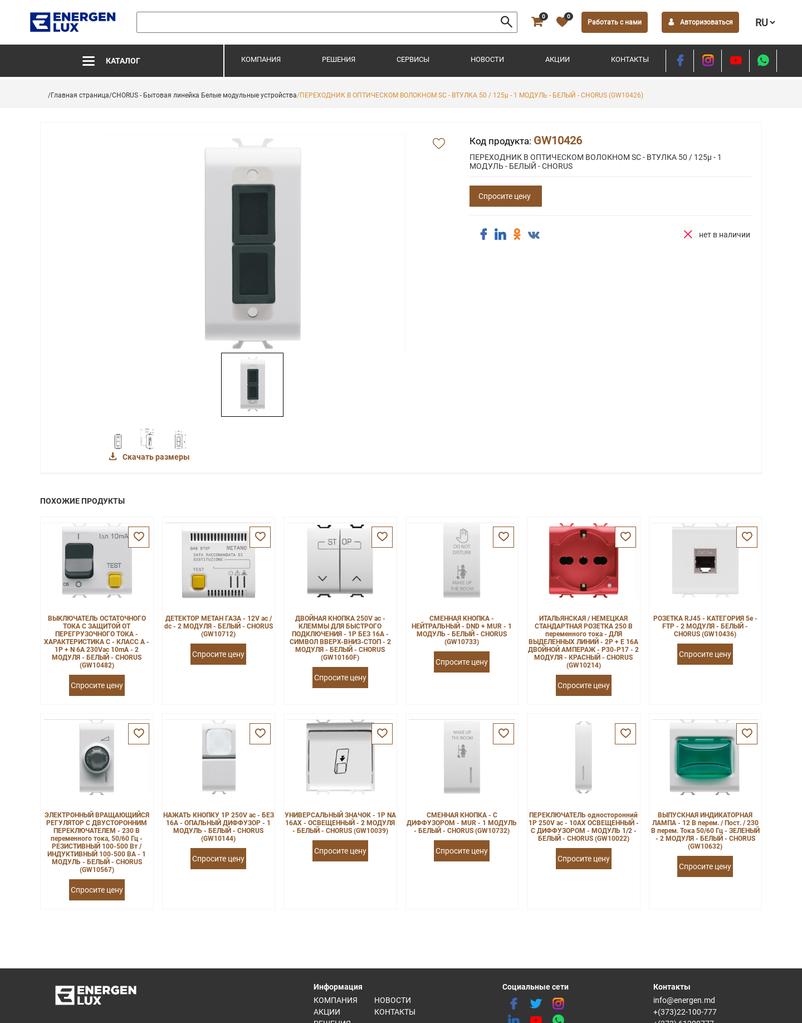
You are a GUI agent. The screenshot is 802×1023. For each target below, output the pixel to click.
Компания (261, 59)
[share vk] (533, 235)
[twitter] (536, 1004)
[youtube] (735, 61)
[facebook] (679, 61)
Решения (338, 59)
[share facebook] (483, 234)
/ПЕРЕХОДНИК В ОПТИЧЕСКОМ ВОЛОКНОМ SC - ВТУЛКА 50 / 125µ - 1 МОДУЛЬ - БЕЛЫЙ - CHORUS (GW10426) (470, 95)
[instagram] (707, 61)
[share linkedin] (500, 234)
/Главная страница (78, 95)
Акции (557, 59)
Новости (487, 59)
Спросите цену (504, 196)
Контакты (630, 59)
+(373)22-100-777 (685, 1011)
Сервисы (413, 59)
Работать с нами (615, 22)
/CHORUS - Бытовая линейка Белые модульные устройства (203, 95)
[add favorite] (439, 144)
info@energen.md (684, 1000)
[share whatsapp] (763, 61)
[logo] (74, 22)
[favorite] (562, 22)
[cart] (536, 22)
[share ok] (516, 234)
